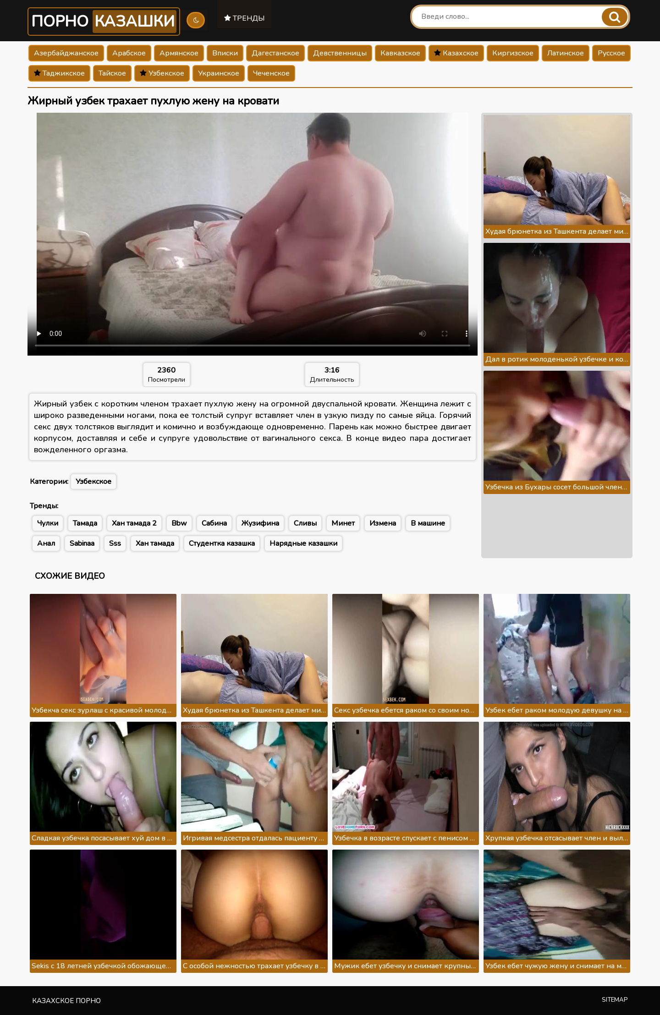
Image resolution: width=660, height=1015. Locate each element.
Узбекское (162, 73)
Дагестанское (275, 53)
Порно (104, 21)
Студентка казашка (222, 543)
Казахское (456, 53)
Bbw (179, 523)
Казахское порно (66, 1000)
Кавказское (400, 53)
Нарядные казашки (303, 543)
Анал (46, 543)
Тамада (85, 523)
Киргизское (513, 53)
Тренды (246, 18)
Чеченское (271, 73)
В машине (428, 523)
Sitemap (615, 1000)
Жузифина (260, 523)
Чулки (47, 523)
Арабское (129, 53)
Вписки (225, 53)
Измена (382, 523)
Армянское (179, 53)
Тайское (112, 73)
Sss (115, 543)
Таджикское (59, 73)
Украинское (218, 73)
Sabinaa (82, 543)
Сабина (214, 523)
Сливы (305, 523)
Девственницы (340, 53)
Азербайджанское (66, 53)
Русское (611, 53)
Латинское (565, 53)
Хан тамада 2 (134, 523)
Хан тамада (155, 543)
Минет (343, 523)
